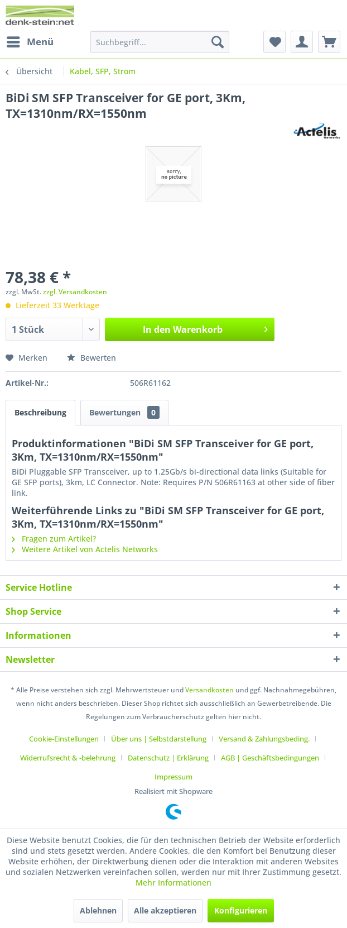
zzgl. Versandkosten (75, 291)
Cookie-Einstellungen (64, 739)
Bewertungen (124, 412)
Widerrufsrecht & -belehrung (67, 758)
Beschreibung (40, 412)
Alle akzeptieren (165, 910)
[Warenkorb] (329, 42)
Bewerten (91, 357)
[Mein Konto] (302, 42)
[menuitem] (29, 42)
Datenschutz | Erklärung (168, 758)
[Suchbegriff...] (159, 42)
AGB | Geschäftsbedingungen (270, 758)
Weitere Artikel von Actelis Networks (85, 549)
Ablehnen (98, 910)
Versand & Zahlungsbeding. (264, 739)
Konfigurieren (240, 910)
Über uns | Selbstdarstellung (158, 739)
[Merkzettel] (274, 42)
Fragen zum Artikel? (54, 538)
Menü (30, 40)
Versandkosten (209, 690)
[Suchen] (217, 42)
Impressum (173, 777)
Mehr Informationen (173, 882)
